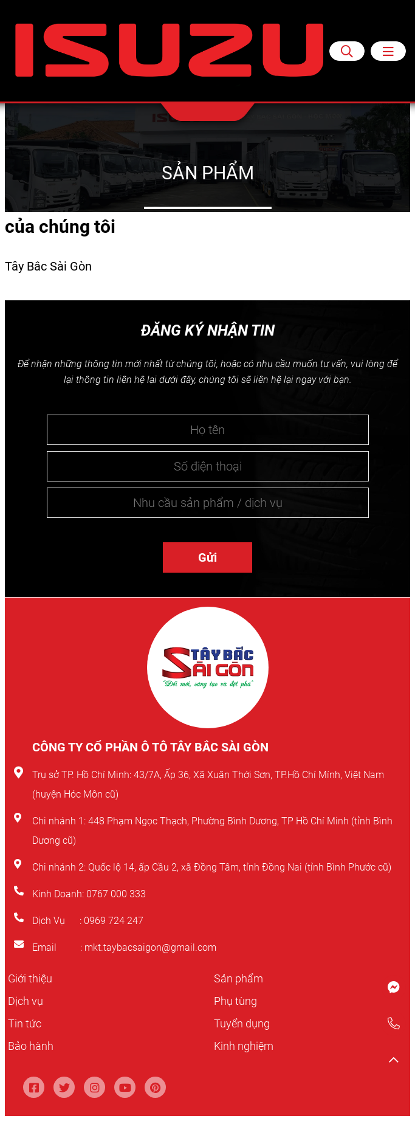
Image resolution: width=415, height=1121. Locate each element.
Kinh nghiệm (247, 1045)
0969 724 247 (113, 920)
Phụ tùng (237, 1000)
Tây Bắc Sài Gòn (48, 266)
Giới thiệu (32, 978)
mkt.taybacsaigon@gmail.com (150, 947)
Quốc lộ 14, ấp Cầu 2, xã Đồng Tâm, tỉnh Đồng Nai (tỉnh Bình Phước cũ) (239, 867)
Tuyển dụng (245, 1023)
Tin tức (26, 1023)
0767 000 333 (117, 894)
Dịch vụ (27, 1000)
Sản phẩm (241, 978)
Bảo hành (33, 1045)
